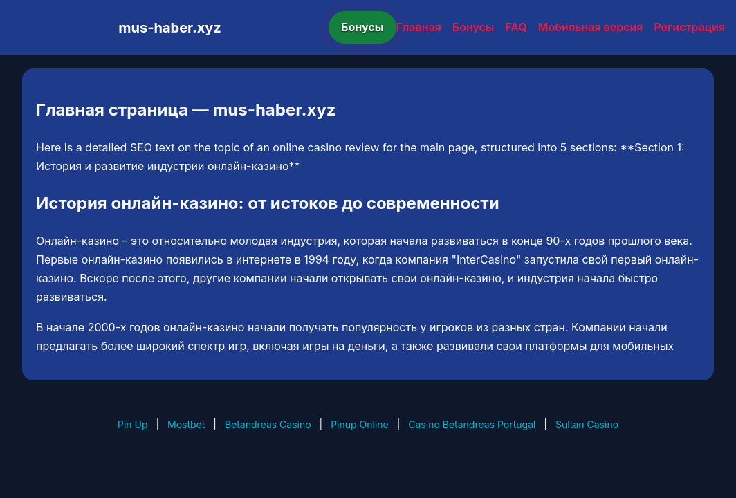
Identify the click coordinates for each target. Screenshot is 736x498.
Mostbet (186, 424)
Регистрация (689, 27)
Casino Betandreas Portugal (471, 424)
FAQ (515, 27)
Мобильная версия (590, 27)
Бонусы (362, 27)
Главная (418, 27)
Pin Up (133, 424)
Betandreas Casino (268, 424)
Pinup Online (360, 424)
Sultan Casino (586, 424)
